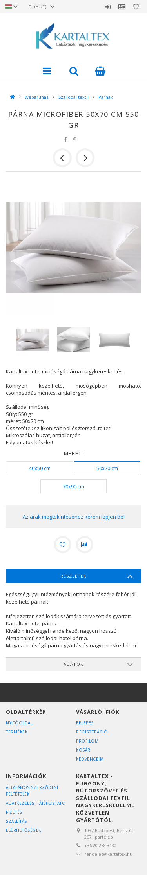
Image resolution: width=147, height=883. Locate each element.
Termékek (16, 732)
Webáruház (37, 97)
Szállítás (16, 821)
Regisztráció (91, 732)
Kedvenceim (89, 759)
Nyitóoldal (19, 723)
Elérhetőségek (23, 830)
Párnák (105, 97)
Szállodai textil (73, 97)
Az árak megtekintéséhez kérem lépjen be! (74, 516)
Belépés (108, 6)
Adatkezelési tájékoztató (35, 803)
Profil (122, 6)
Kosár (83, 750)
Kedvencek (136, 6)
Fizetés (14, 812)
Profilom (87, 741)
